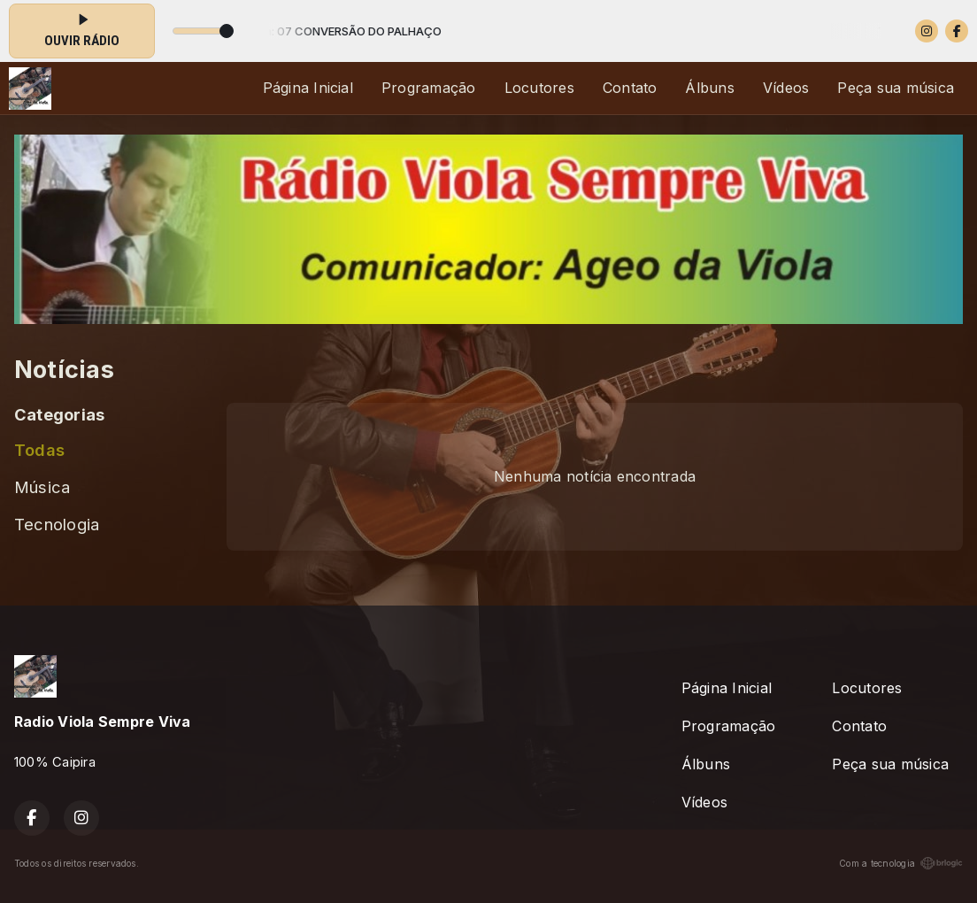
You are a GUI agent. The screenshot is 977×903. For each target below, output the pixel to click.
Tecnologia (56, 524)
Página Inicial (308, 87)
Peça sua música (895, 87)
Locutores (539, 87)
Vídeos (786, 87)
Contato (630, 87)
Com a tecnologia (901, 863)
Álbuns (709, 87)
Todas (39, 449)
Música (42, 487)
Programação (428, 87)
